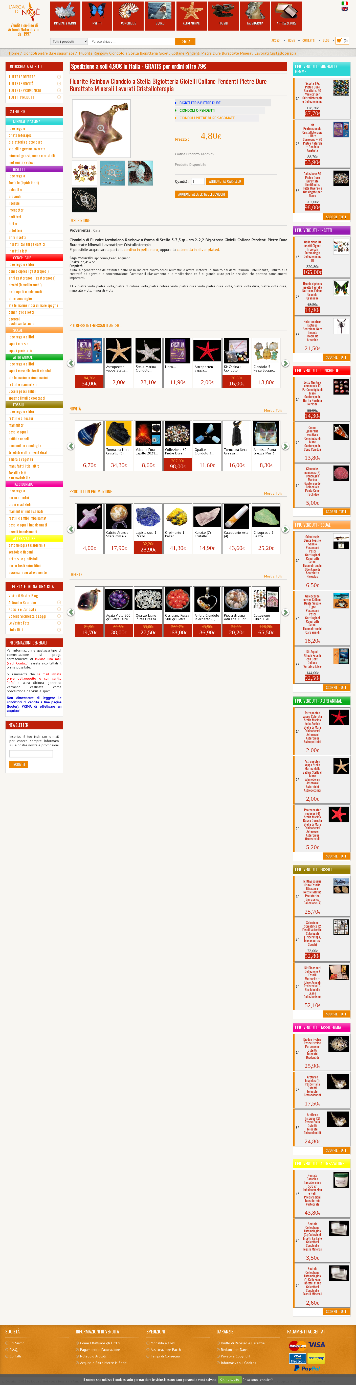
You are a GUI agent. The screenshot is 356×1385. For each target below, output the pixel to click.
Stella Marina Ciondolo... (146, 369)
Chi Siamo (17, 1343)
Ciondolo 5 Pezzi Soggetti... (266, 369)
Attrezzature (286, 13)
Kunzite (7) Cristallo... (203, 534)
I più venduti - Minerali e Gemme (316, 69)
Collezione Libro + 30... (263, 617)
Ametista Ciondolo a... (86, 534)
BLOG (326, 40)
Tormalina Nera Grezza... (235, 451)
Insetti (97, 13)
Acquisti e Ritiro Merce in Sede (103, 1362)
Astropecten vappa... (204, 369)
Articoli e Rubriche (22, 602)
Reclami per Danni (234, 1349)
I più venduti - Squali (313, 524)
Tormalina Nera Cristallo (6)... (117, 451)
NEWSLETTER (18, 725)
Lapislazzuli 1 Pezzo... (146, 534)
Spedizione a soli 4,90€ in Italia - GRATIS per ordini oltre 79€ (138, 66)
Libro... (170, 367)
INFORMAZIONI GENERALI (28, 642)
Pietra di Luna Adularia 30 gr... (236, 617)
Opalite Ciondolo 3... (204, 451)
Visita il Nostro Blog (23, 595)
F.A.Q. (14, 1349)
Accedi (276, 40)
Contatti (308, 40)
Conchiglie (128, 13)
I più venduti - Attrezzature (319, 1163)
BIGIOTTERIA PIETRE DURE (200, 103)
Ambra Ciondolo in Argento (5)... (207, 617)
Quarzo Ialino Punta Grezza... (147, 617)
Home (291, 40)
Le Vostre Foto (19, 623)
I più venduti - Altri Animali (319, 700)
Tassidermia (255, 13)
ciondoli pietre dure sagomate (49, 53)
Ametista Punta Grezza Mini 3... (265, 451)
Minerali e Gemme (65, 13)
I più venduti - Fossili (313, 869)
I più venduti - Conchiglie (317, 370)
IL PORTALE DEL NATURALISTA (31, 586)
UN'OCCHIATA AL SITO (25, 66)
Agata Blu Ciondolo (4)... (87, 451)
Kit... (80, 367)
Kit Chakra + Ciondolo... (233, 369)
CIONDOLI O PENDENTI (197, 110)
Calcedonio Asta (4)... (236, 534)
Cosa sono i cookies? (257, 1379)
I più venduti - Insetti (313, 230)
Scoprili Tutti (336, 216)
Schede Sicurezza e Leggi (27, 616)
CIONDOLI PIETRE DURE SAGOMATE (207, 118)
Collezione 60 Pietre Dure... (176, 451)
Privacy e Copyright (235, 1356)
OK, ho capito (229, 1379)
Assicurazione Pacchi (166, 1349)
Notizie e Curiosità (22, 609)
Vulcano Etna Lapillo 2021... (147, 451)
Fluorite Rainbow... (84, 617)
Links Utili (16, 629)
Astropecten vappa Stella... (117, 369)
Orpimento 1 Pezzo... (174, 534)
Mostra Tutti (273, 410)
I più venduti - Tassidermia (318, 1027)
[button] (73, 363)
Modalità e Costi (163, 1343)
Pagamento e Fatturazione (100, 1349)
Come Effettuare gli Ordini (100, 1343)
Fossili (223, 13)
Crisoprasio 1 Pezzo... (264, 534)
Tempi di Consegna (165, 1356)
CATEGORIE (17, 111)
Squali (160, 13)
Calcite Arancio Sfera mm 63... (117, 534)
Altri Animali (191, 13)
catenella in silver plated (198, 249)
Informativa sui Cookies (238, 1362)
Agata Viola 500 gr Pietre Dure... (118, 617)
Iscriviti (19, 764)
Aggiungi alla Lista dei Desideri (201, 194)
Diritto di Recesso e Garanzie (243, 1343)
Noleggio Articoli (93, 1356)
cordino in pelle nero (141, 249)
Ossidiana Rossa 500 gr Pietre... (177, 617)
